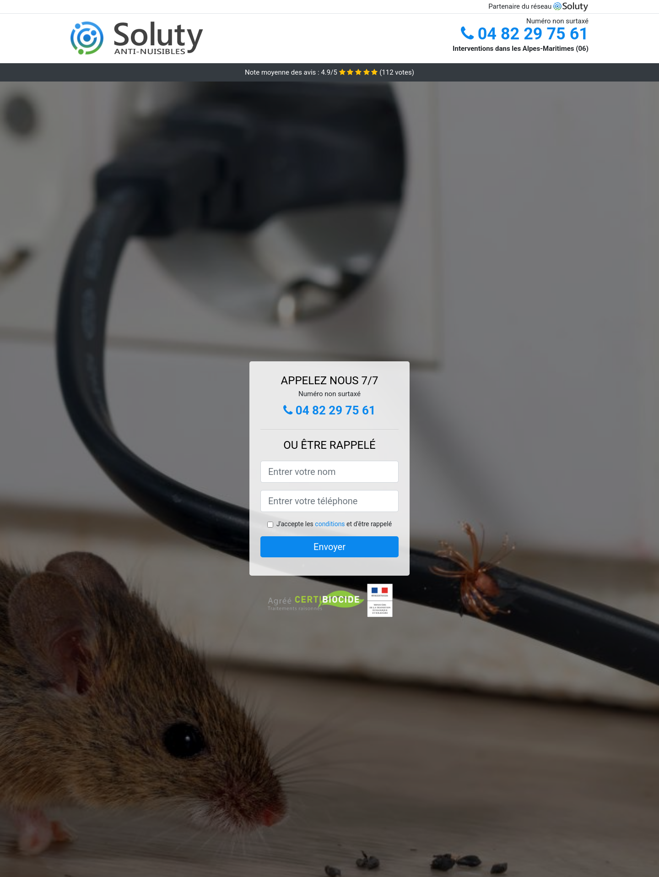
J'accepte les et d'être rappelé (334, 524)
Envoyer (329, 546)
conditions (330, 524)
